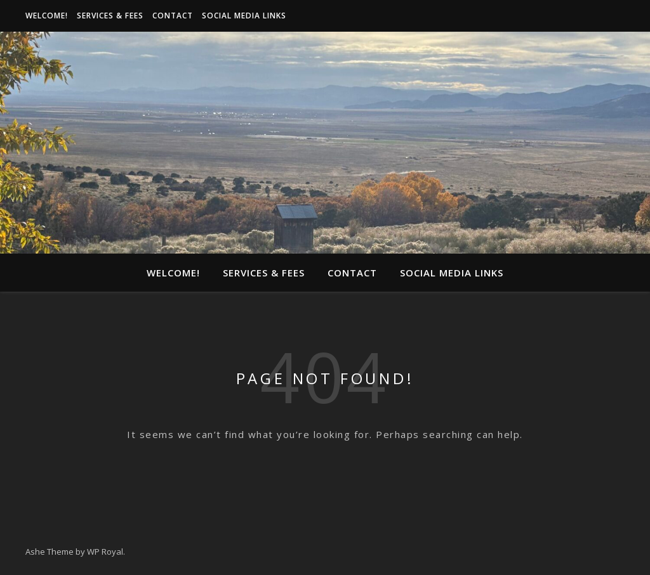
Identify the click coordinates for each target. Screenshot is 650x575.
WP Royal (105, 551)
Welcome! (46, 15)
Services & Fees (110, 15)
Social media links (244, 15)
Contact (172, 15)
